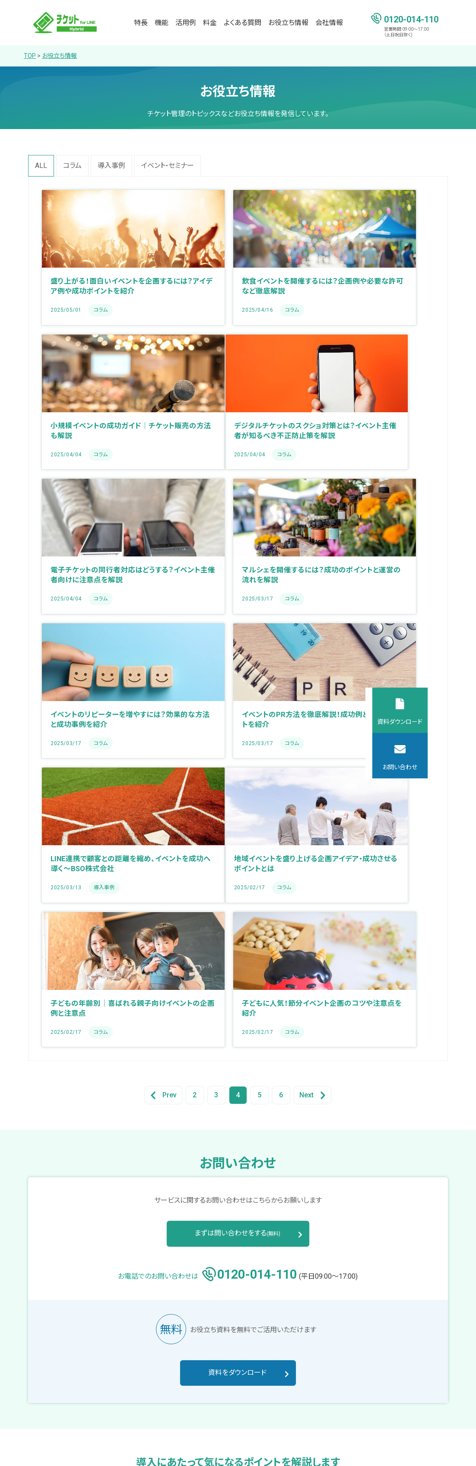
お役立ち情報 (59, 55)
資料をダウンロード (238, 1084)
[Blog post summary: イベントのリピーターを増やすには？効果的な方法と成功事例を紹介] (103, 546)
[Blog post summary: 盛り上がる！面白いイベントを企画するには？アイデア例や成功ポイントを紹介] (103, 257)
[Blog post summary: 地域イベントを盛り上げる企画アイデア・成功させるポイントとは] (103, 690)
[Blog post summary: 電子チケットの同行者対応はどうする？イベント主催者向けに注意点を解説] (238, 402)
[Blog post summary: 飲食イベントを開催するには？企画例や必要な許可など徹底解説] (238, 257)
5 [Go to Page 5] (259, 806)
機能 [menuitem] (161, 23)
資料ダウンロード (448, 721)
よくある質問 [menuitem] (242, 23)
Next (312, 806)
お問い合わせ (448, 767)
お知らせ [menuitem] (401, 1372)
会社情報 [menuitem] (329, 23)
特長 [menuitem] (141, 23)
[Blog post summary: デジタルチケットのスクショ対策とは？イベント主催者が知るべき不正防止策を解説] (103, 402)
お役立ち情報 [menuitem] (288, 23)
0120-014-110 (411, 19)
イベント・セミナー (167, 165)
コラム (72, 165)
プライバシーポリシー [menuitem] (55, 1449)
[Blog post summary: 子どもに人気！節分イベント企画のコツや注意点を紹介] (373, 690)
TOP (30, 55)
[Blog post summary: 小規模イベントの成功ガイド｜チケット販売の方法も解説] (373, 257)
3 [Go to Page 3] (216, 806)
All (41, 165)
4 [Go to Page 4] (238, 806)
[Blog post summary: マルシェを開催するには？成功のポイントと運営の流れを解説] (373, 402)
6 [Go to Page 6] (281, 806)
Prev (163, 806)
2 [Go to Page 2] (195, 806)
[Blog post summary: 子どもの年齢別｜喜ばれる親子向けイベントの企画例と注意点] (238, 690)
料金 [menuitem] (210, 23)
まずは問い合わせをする (238, 944)
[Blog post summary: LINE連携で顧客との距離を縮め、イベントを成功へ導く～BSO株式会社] (373, 546)
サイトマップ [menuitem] (114, 1449)
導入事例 (111, 165)
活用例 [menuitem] (185, 23)
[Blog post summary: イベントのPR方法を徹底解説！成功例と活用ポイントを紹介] (238, 546)
